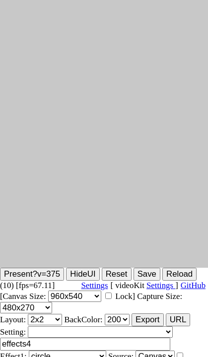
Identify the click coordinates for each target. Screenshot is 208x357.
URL (178, 319)
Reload (179, 274)
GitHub (193, 285)
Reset (117, 274)
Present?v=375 (32, 274)
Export (147, 319)
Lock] (125, 296)
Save (147, 274)
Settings (160, 285)
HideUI (82, 274)
